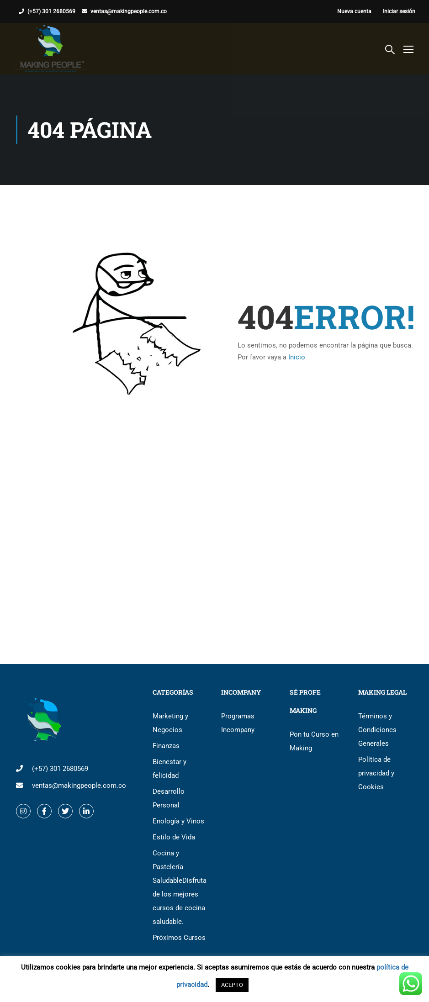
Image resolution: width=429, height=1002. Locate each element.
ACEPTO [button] (232, 984)
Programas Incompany (237, 723)
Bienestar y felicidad (169, 769)
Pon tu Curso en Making (314, 741)
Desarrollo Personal (169, 798)
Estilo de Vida (174, 837)
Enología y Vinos (178, 821)
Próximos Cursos (179, 937)
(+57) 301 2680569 (51, 11)
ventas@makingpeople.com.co (128, 11)
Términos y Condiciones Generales (377, 730)
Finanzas (166, 746)
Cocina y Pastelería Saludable (180, 887)
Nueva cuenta (354, 11)
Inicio (296, 357)
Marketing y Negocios (170, 723)
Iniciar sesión (399, 11)
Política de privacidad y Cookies (376, 773)
